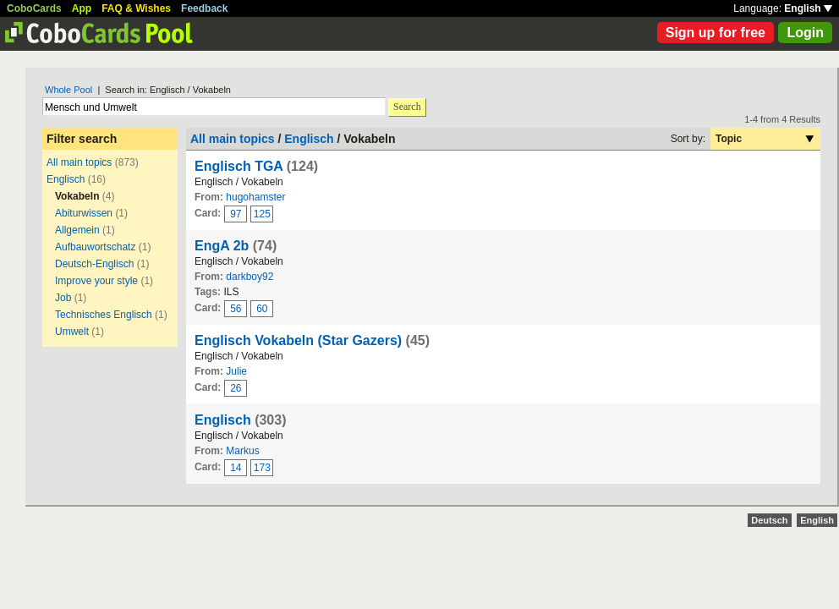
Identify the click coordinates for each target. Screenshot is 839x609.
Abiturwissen (83, 213)
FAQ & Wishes (136, 8)
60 (261, 309)
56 (235, 309)
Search (407, 106)
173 (262, 468)
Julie (236, 371)
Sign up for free (715, 32)
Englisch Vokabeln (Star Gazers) (298, 340)
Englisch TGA (238, 166)
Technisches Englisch (103, 315)
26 (235, 388)
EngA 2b (222, 246)
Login (805, 32)
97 (235, 214)
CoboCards (34, 8)
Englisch (66, 179)
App (81, 8)
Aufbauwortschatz (95, 247)
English (808, 8)
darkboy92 (249, 277)
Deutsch (769, 520)
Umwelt (72, 331)
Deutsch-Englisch (94, 264)
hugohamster (255, 197)
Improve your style (96, 281)
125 (262, 214)
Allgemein (77, 230)
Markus (242, 451)
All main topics (79, 162)
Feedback (204, 8)
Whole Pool (68, 90)
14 (235, 468)
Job (63, 298)
